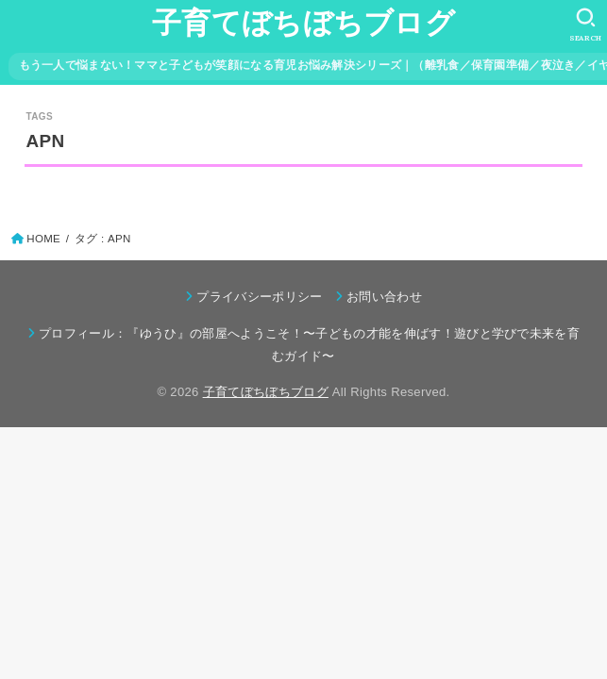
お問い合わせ (384, 297)
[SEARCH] (586, 24)
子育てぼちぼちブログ (303, 23)
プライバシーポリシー (259, 297)
